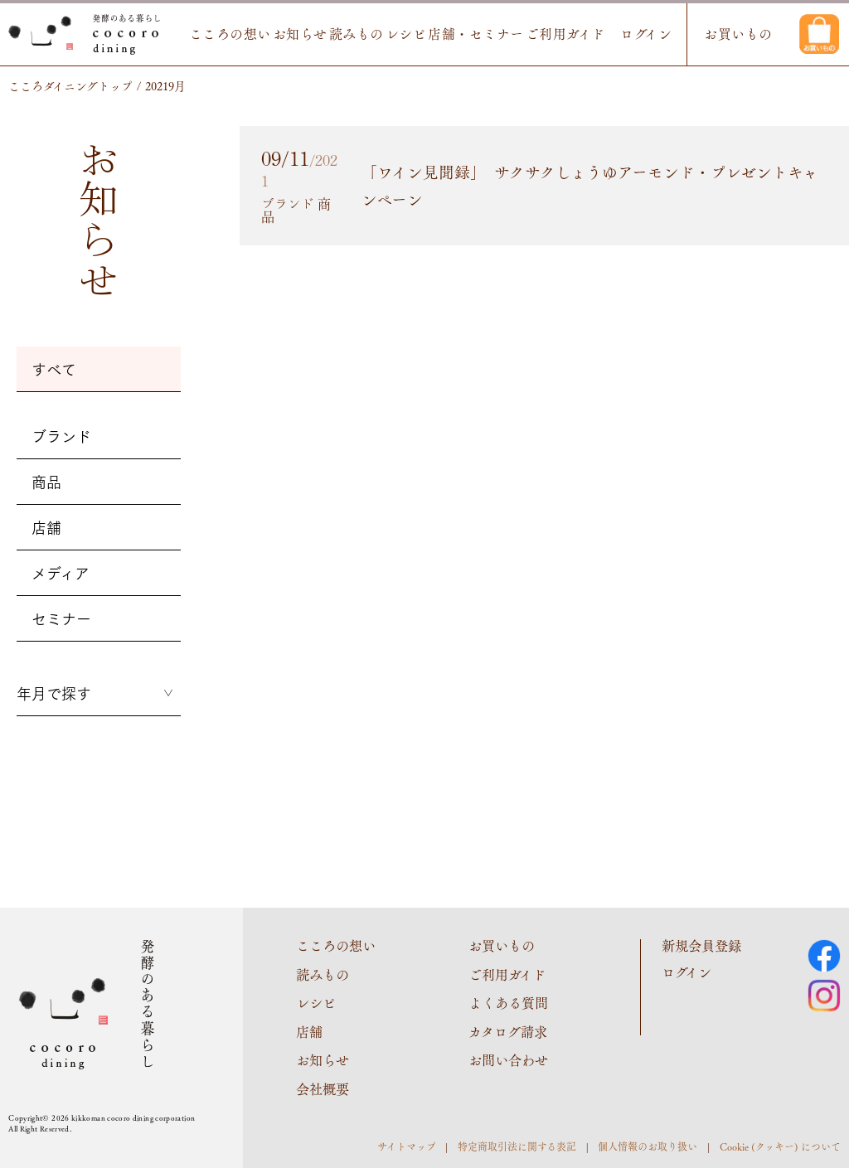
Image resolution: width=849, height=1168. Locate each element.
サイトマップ (406, 1144)
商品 (46, 481)
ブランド (61, 436)
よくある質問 (508, 1002)
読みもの (338, 34)
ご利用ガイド (554, 34)
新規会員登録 (701, 945)
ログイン (638, 34)
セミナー (61, 618)
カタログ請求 (507, 1031)
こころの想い (207, 34)
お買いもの (734, 34)
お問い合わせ (508, 1059)
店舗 (46, 527)
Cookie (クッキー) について (780, 1144)
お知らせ (279, 34)
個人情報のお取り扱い (647, 1144)
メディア (61, 572)
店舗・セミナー (463, 34)
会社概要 (322, 1087)
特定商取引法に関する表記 (517, 1144)
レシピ (390, 34)
